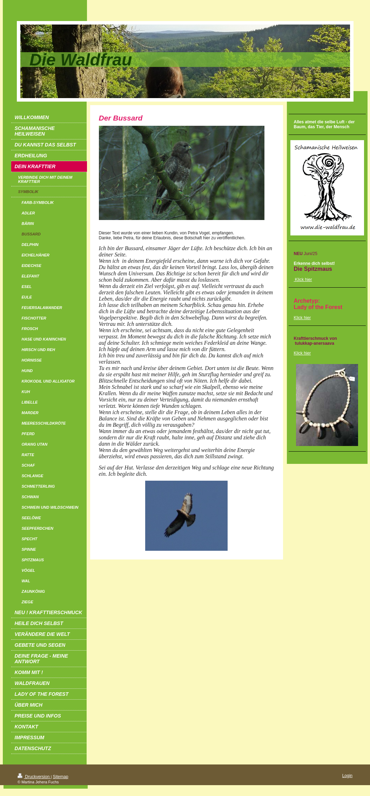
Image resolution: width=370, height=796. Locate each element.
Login (347, 775)
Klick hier (302, 317)
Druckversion (34, 776)
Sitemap (60, 776)
